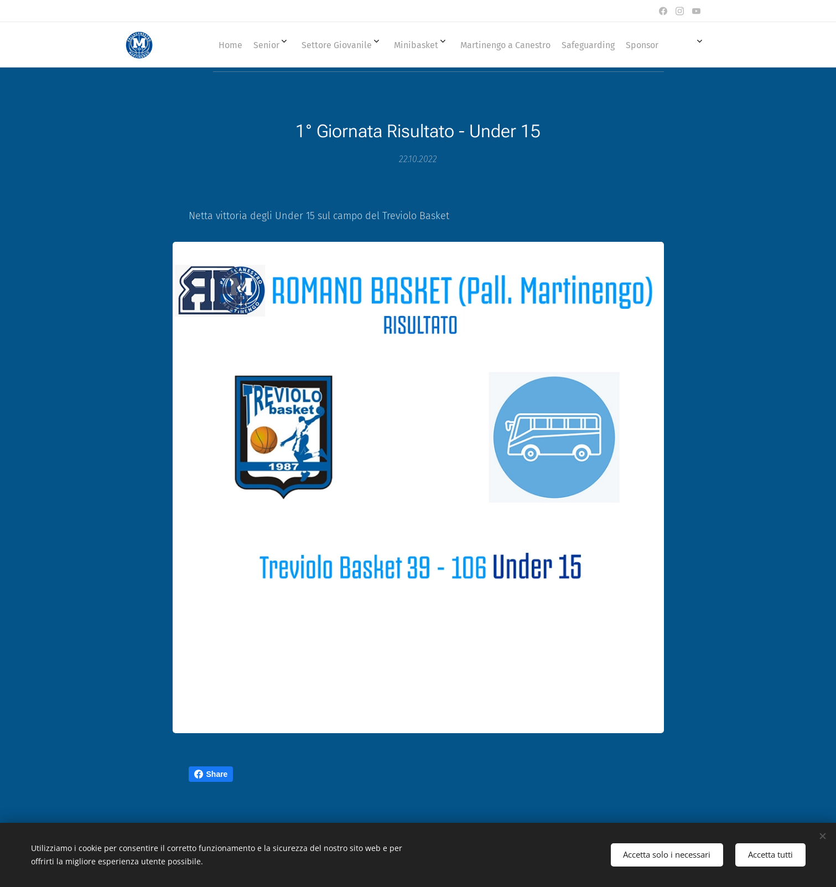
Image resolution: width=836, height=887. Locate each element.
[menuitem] (424, 45)
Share (211, 774)
